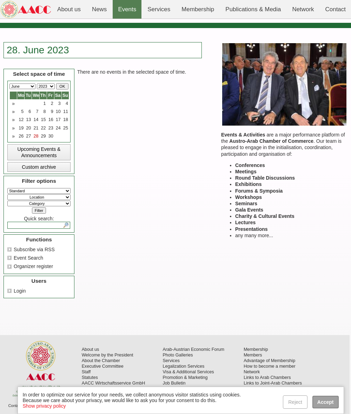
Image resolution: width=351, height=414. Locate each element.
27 (28, 136)
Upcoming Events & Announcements (39, 152)
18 (65, 119)
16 (50, 119)
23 (50, 128)
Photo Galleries (178, 355)
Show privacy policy (44, 406)
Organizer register (33, 266)
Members (253, 355)
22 (43, 128)
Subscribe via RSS (34, 249)
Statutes (90, 377)
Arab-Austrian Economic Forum (193, 349)
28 (35, 136)
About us (90, 349)
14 (35, 119)
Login (20, 291)
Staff (86, 371)
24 (58, 128)
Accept (325, 402)
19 (21, 128)
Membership (256, 349)
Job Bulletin (174, 383)
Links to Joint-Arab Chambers (273, 383)
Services (171, 360)
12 (21, 119)
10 (58, 111)
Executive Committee (103, 366)
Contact (15, 405)
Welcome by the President (107, 355)
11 (65, 111)
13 (28, 119)
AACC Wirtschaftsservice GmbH (113, 383)
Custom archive (39, 167)
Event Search (28, 258)
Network (252, 371)
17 (58, 119)
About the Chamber (101, 360)
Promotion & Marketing (185, 377)
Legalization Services (183, 366)
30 (50, 136)
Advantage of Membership (269, 360)
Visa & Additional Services (188, 371)
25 (65, 128)
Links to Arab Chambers (267, 377)
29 (43, 136)
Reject (296, 402)
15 (43, 119)
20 (28, 128)
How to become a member (270, 366)
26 (21, 136)
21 (35, 128)
